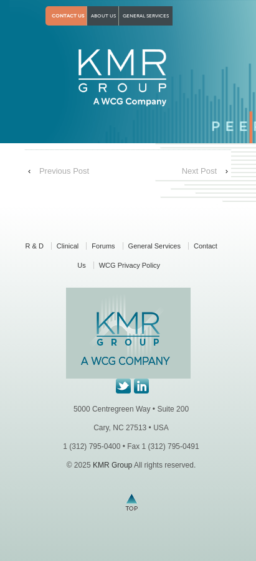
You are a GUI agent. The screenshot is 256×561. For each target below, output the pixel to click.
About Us (103, 16)
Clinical (67, 246)
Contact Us (68, 16)
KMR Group (112, 465)
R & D (35, 246)
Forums (103, 246)
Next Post (199, 171)
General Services (146, 16)
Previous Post (64, 171)
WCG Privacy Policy (129, 265)
